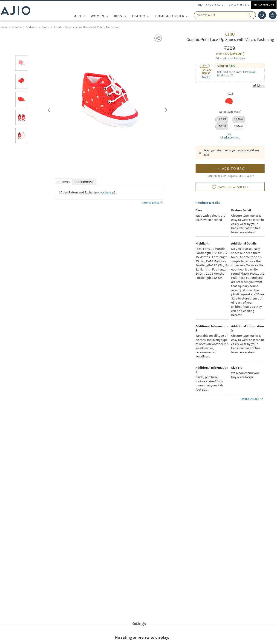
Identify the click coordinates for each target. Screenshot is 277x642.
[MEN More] (83, 16)
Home (4, 27)
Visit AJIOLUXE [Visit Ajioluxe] (264, 4)
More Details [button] (253, 399)
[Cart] (273, 15)
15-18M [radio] (238, 119)
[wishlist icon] (262, 15)
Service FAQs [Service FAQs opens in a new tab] (152, 203)
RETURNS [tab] (63, 182)
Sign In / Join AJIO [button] (211, 4)
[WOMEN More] (107, 16)
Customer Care (239, 4)
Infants (16, 27)
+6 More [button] (258, 86)
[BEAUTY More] (148, 16)
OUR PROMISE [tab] (84, 182)
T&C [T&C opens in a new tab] (206, 76)
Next (165, 108)
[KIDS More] (124, 16)
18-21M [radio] (221, 126)
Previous (48, 108)
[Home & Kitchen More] (187, 16)
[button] (158, 38)
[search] (252, 15)
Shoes (45, 27)
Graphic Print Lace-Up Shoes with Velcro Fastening (86, 27)
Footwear (32, 27)
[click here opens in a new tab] (106, 192)
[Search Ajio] (225, 15)
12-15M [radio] (221, 119)
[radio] (230, 102)
